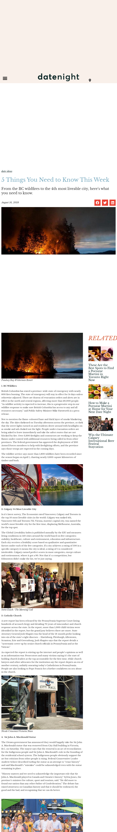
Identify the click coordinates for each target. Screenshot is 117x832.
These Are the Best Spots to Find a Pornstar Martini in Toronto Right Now (101, 372)
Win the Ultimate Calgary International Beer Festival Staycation (101, 441)
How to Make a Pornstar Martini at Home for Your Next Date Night (100, 407)
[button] (5, 78)
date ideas (6, 171)
